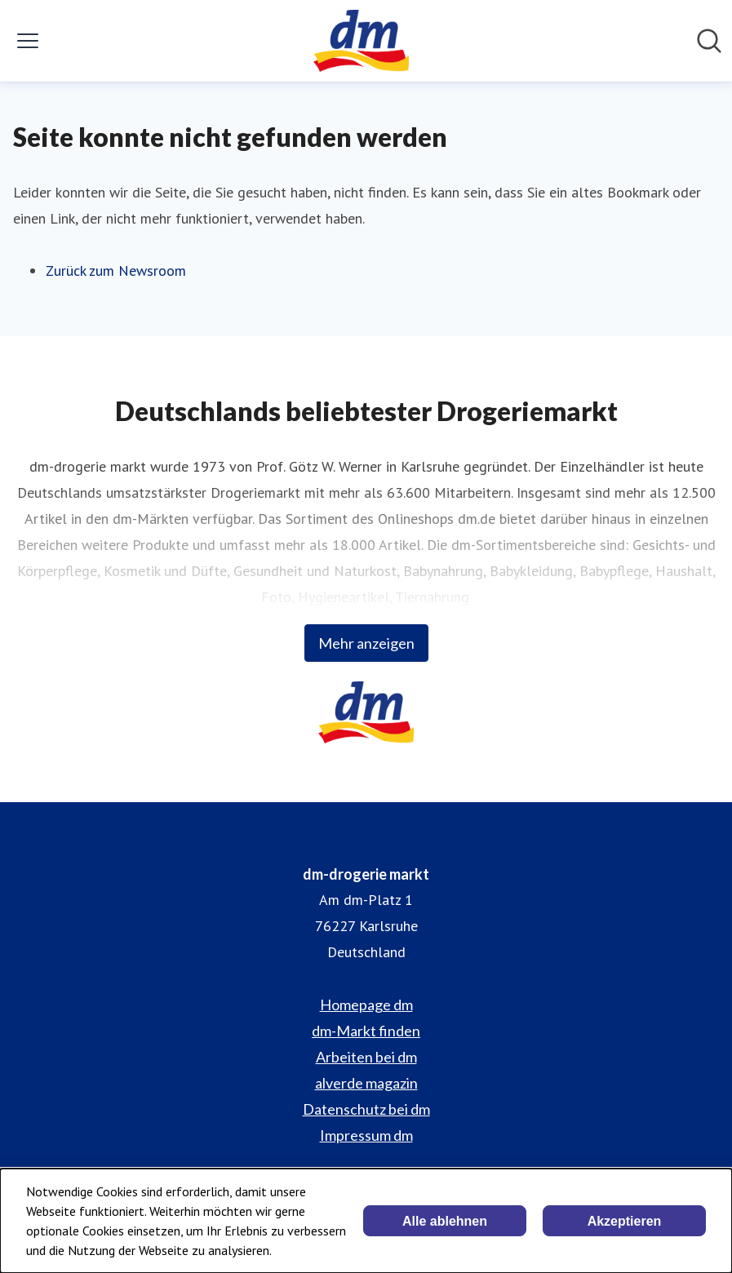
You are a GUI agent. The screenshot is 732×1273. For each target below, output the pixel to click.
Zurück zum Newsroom (116, 270)
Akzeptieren (625, 1221)
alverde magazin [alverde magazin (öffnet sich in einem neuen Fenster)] (366, 1083)
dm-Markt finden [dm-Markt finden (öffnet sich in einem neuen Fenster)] (366, 1031)
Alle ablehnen (444, 1221)
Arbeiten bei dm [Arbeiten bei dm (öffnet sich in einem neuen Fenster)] (366, 1057)
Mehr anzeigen (366, 643)
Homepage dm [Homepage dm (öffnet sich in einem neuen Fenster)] (366, 1005)
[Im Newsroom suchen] (709, 41)
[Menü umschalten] (28, 41)
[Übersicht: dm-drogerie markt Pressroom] (361, 41)
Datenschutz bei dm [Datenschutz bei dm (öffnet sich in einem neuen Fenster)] (366, 1109)
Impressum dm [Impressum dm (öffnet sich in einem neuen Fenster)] (366, 1135)
